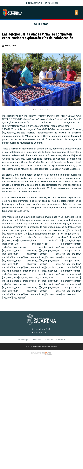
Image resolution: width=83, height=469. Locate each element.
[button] (76, 12)
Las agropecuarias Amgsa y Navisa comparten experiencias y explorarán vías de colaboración (37, 36)
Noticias (41, 24)
